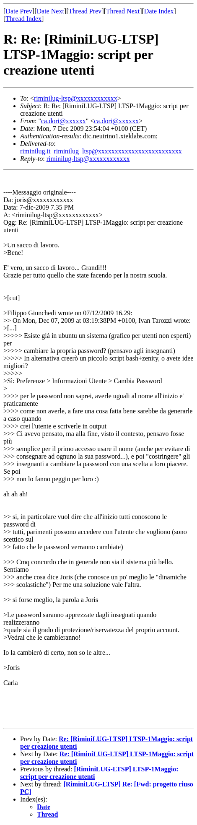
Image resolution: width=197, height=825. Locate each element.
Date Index (159, 11)
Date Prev (18, 11)
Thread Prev (84, 11)
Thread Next (123, 11)
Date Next (50, 11)
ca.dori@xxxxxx (63, 121)
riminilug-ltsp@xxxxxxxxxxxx (75, 98)
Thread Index (23, 18)
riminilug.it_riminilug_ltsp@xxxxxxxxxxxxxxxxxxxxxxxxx (101, 151)
